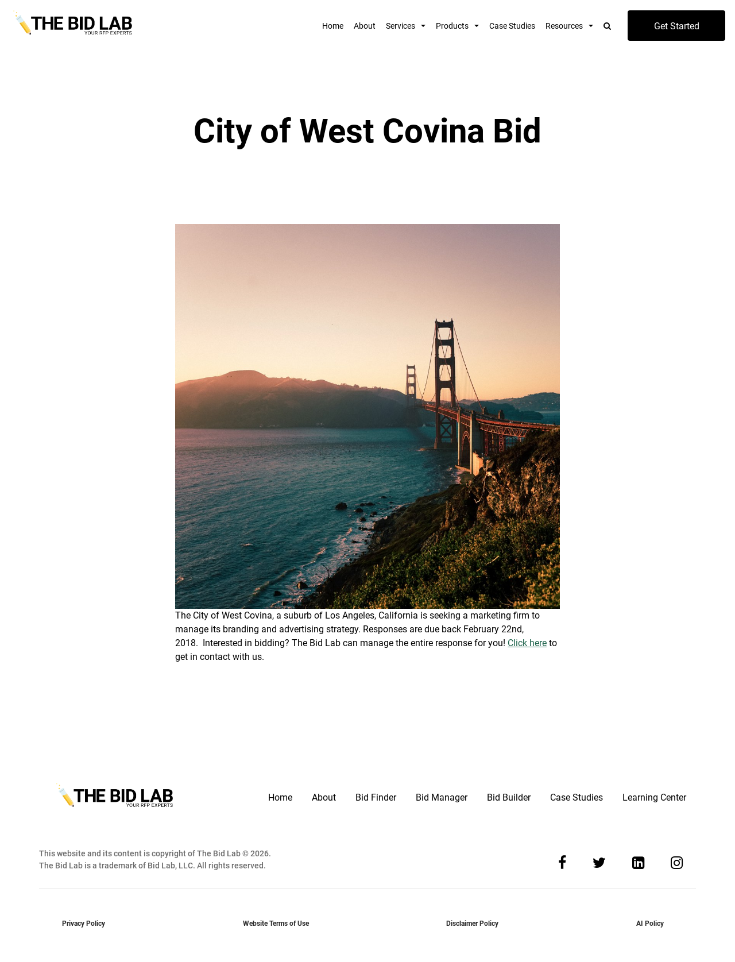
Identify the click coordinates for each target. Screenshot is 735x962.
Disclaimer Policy (472, 923)
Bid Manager (441, 797)
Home (332, 25)
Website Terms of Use (276, 923)
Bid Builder (509, 797)
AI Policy (650, 923)
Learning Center (654, 797)
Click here (527, 643)
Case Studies (512, 25)
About (365, 25)
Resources (564, 25)
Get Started (676, 26)
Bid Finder (375, 797)
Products (452, 25)
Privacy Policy (83, 923)
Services (400, 25)
